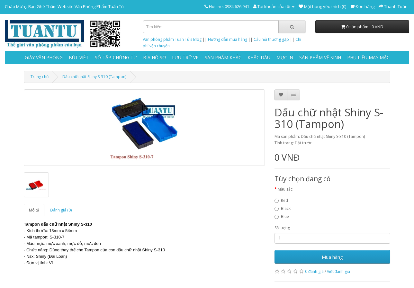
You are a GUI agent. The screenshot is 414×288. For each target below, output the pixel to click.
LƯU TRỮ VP (185, 57)
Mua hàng (332, 257)
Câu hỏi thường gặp (271, 39)
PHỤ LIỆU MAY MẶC (368, 57)
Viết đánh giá (338, 271)
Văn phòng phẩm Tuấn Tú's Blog (172, 39)
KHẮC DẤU (259, 57)
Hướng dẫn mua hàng (227, 39)
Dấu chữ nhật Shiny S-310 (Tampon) (94, 76)
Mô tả (34, 210)
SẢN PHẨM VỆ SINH (320, 57)
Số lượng (282, 227)
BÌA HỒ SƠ (154, 57)
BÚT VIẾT (79, 57)
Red (281, 200)
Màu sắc (285, 189)
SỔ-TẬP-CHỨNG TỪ (116, 57)
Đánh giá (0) (61, 210)
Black (282, 208)
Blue (281, 216)
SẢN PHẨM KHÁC (223, 57)
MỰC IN (284, 57)
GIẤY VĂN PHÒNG (44, 57)
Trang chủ (40, 76)
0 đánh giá (314, 271)
